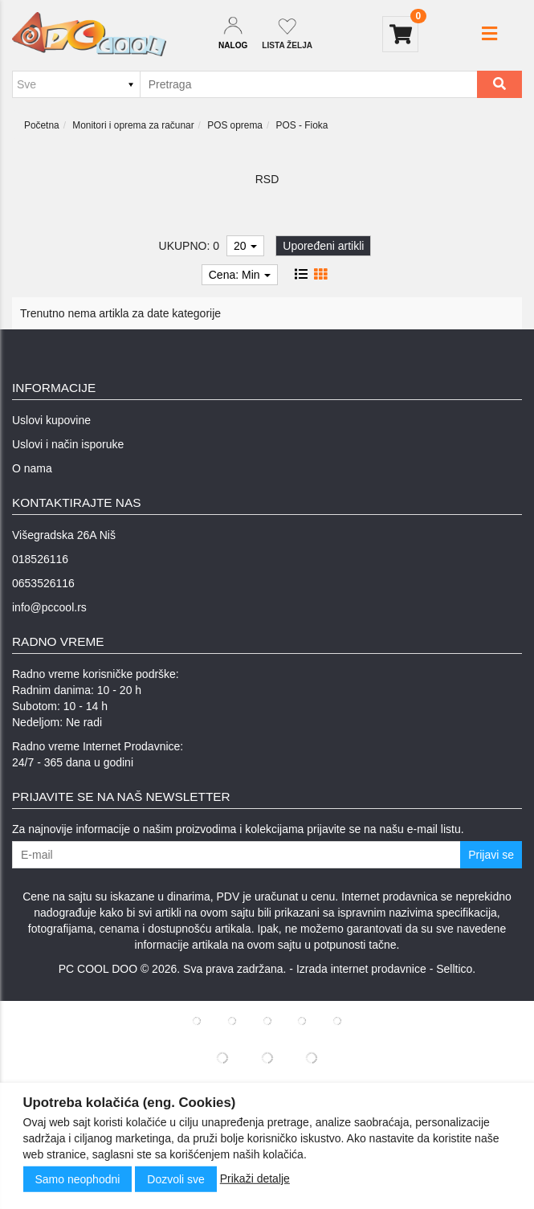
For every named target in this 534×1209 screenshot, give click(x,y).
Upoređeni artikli (323, 245)
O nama (32, 468)
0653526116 (43, 583)
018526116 (40, 559)
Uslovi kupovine (51, 420)
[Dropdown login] (233, 34)
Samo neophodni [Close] (77, 1179)
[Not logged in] (287, 34)
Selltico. (455, 968)
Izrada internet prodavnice (361, 968)
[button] (489, 34)
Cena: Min (240, 274)
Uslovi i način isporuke (68, 444)
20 (245, 245)
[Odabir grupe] (76, 84)
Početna (41, 125)
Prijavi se (491, 854)
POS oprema (235, 125)
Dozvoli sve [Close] (176, 1179)
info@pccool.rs (49, 607)
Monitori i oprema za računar (133, 125)
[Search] (499, 84)
